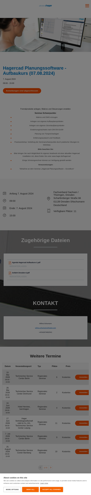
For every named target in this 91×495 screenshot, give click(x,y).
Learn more (44, 483)
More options (12, 489)
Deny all (30, 489)
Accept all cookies (51, 489)
